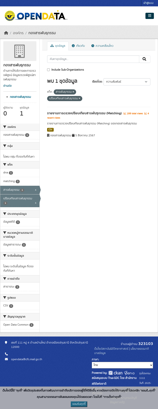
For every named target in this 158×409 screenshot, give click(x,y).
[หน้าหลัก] (6, 33)
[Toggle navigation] (149, 16)
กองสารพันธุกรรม (42, 33)
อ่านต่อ (7, 86)
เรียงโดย (97, 82)
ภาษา (95, 360)
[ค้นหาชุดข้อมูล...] (93, 59)
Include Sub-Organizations (65, 70)
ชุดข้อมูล (57, 46)
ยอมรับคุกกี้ (79, 404)
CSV (50, 129)
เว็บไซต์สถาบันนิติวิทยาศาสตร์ (111, 349)
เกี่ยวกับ (78, 46)
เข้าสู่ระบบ (148, 3)
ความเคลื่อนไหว (102, 46)
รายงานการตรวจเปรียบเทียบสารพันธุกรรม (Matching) (85, 113)
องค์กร (18, 33)
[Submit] (144, 59)
